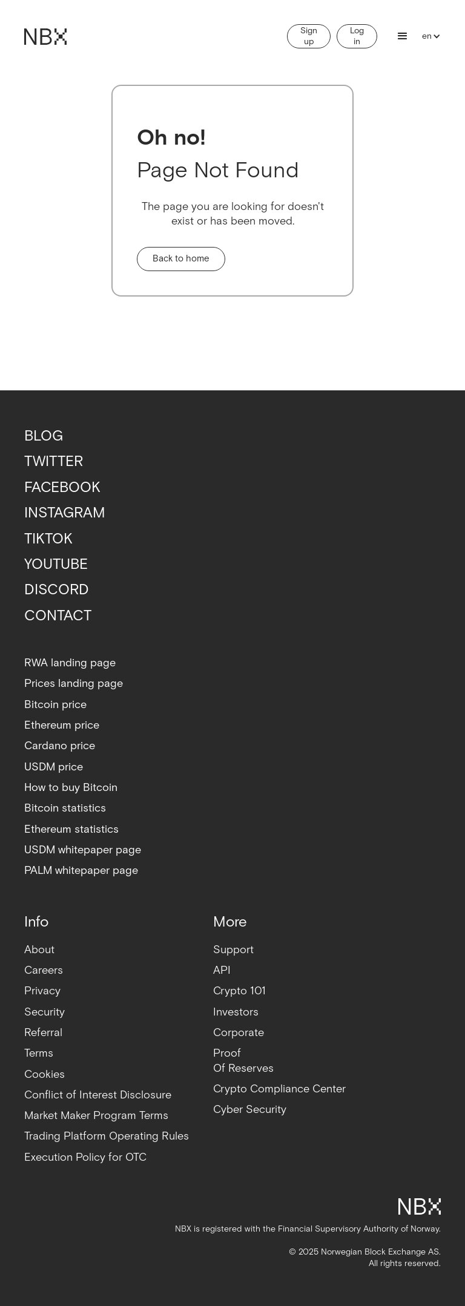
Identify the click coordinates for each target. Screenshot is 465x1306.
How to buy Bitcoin (70, 788)
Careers (43, 970)
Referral (43, 1033)
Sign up (308, 36)
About (39, 950)
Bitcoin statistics (65, 808)
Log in (357, 36)
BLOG (43, 436)
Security (44, 1012)
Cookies (44, 1074)
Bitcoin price (55, 705)
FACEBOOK (62, 487)
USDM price (53, 767)
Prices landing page (73, 684)
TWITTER (53, 461)
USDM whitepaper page (82, 850)
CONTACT (57, 615)
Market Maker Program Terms (96, 1116)
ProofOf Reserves (243, 1060)
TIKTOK (48, 539)
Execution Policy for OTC (85, 1157)
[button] (402, 36)
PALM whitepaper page (81, 871)
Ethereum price (61, 725)
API (222, 970)
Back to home (181, 258)
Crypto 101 (239, 991)
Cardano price (59, 746)
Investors (236, 1012)
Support (233, 950)
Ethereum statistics (71, 829)
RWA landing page (70, 663)
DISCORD (56, 589)
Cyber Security (249, 1110)
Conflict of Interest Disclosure (97, 1095)
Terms (38, 1053)
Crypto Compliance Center (279, 1089)
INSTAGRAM (64, 513)
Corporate (238, 1033)
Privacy (42, 991)
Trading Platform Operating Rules (106, 1136)
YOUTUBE (56, 564)
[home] (45, 36)
